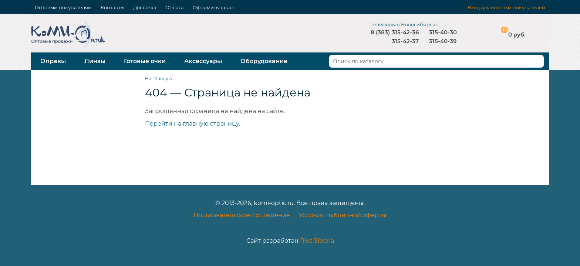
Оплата (174, 7)
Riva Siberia (317, 240)
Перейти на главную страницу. (192, 123)
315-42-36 (405, 32)
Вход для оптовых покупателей (506, 7)
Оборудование (263, 61)
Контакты (112, 7)
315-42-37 (405, 41)
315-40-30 (443, 32)
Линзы (94, 61)
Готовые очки (145, 61)
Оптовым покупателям (63, 7)
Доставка (144, 7)
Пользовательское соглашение (241, 215)
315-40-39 (442, 41)
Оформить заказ (213, 7)
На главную (158, 78)
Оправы (53, 61)
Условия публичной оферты (343, 215)
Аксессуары (203, 61)
